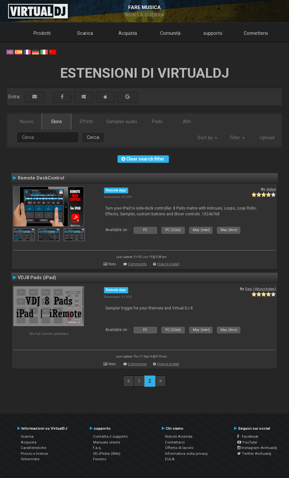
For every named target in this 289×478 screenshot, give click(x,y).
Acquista (128, 33)
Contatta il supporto (110, 436)
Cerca (93, 137)
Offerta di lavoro (179, 447)
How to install (168, 264)
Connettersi (256, 33)
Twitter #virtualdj (254, 453)
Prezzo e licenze (34, 453)
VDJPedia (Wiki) (106, 453)
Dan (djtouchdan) (260, 289)
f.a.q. (97, 447)
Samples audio (121, 121)
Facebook (247, 436)
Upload (267, 137)
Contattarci (175, 442)
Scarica (85, 33)
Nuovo (27, 121)
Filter (237, 137)
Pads (157, 121)
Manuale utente (106, 442)
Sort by (207, 137)
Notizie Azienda (178, 436)
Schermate (30, 459)
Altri (187, 121)
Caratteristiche (33, 447)
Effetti (86, 121)
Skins (56, 121)
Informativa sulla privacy (186, 453)
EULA (170, 459)
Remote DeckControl (41, 177)
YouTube (247, 442)
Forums (99, 459)
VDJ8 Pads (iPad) (37, 277)
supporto (212, 33)
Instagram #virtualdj (257, 447)
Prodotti (42, 33)
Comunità (170, 33)
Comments (137, 264)
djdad (271, 189)
